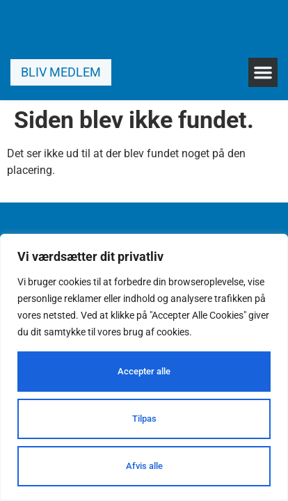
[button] (263, 72)
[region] (144, 367)
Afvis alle (144, 466)
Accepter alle (144, 371)
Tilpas (144, 418)
